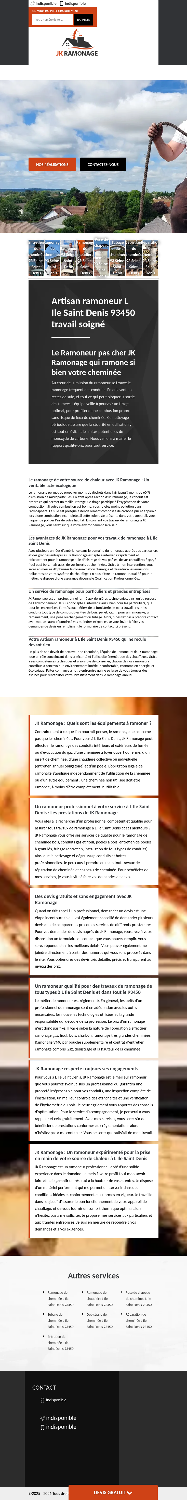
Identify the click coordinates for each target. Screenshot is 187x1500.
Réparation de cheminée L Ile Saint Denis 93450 (139, 1320)
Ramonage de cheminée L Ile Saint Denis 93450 (61, 1298)
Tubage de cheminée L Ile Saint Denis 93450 (61, 1320)
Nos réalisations (52, 164)
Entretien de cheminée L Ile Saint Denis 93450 (61, 1343)
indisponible (43, 3)
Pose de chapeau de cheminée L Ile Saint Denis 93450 (139, 1298)
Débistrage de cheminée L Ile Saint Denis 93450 (100, 1320)
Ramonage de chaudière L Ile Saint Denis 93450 (100, 1298)
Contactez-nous (103, 164)
